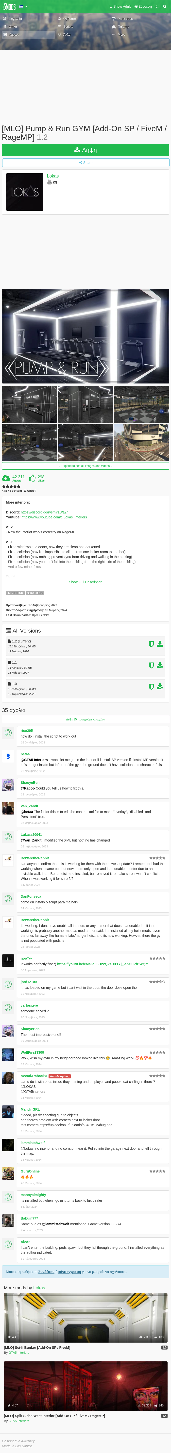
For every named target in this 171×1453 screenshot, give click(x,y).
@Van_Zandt (31, 840)
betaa (25, 754)
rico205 (27, 731)
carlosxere (29, 1005)
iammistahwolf (33, 1143)
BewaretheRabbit (35, 858)
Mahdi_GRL (30, 1109)
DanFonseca (31, 896)
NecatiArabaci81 (34, 1076)
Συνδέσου (46, 1272)
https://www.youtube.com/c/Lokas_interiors (54, 517)
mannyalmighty (33, 1195)
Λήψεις (16, 480)
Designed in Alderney (18, 1441)
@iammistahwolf (55, 1224)
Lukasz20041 (31, 835)
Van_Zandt (29, 806)
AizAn (26, 1242)
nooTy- (26, 958)
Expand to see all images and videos (85, 466)
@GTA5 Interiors (34, 760)
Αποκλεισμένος (59, 1076)
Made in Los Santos (17, 1446)
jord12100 (29, 982)
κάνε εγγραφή (69, 1272)
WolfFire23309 (32, 1052)
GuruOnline (30, 1171)
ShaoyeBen (30, 783)
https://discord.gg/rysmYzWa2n (44, 512)
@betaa (27, 812)
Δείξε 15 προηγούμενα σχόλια (85, 719)
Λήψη (85, 150)
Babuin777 (29, 1218)
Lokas (53, 176)
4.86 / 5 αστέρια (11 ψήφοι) (19, 490)
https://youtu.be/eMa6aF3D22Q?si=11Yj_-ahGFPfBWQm (103, 964)
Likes (41, 480)
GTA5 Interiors (19, 1352)
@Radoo (28, 788)
